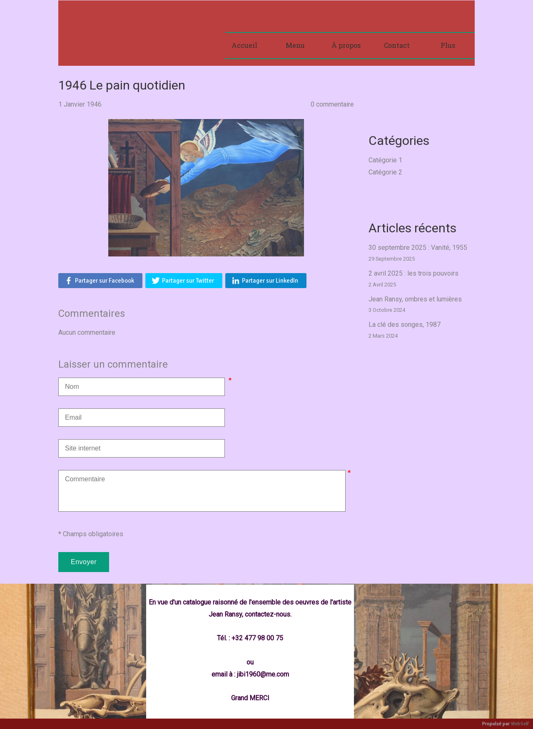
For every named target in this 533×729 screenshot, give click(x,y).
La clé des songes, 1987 (405, 324)
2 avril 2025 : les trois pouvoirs (413, 273)
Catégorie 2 (385, 172)
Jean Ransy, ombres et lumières (415, 299)
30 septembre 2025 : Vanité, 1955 (418, 247)
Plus (448, 45)
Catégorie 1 (385, 160)
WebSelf (520, 724)
